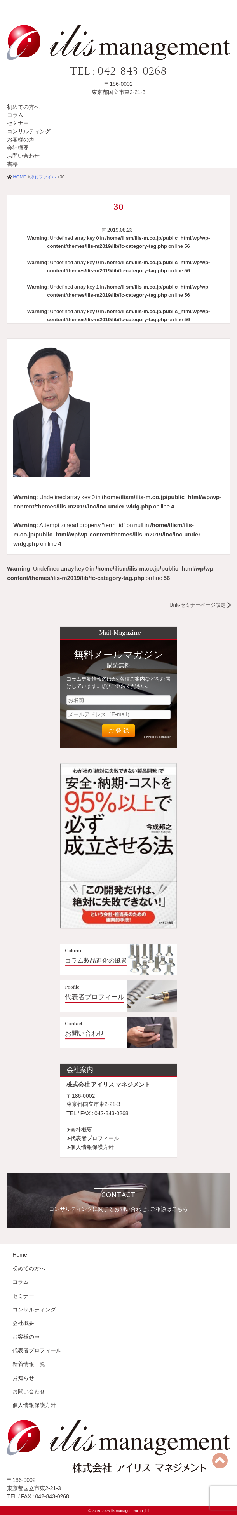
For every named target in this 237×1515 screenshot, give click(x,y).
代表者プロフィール (94, 997)
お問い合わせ (23, 155)
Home (19, 1254)
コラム (15, 114)
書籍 (12, 163)
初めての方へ (23, 106)
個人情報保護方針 (92, 1147)
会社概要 (18, 147)
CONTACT (118, 1194)
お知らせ (23, 1377)
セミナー (18, 123)
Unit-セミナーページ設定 (197, 604)
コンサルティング (29, 131)
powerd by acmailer (157, 736)
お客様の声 (20, 139)
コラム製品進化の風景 (96, 960)
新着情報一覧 (28, 1363)
